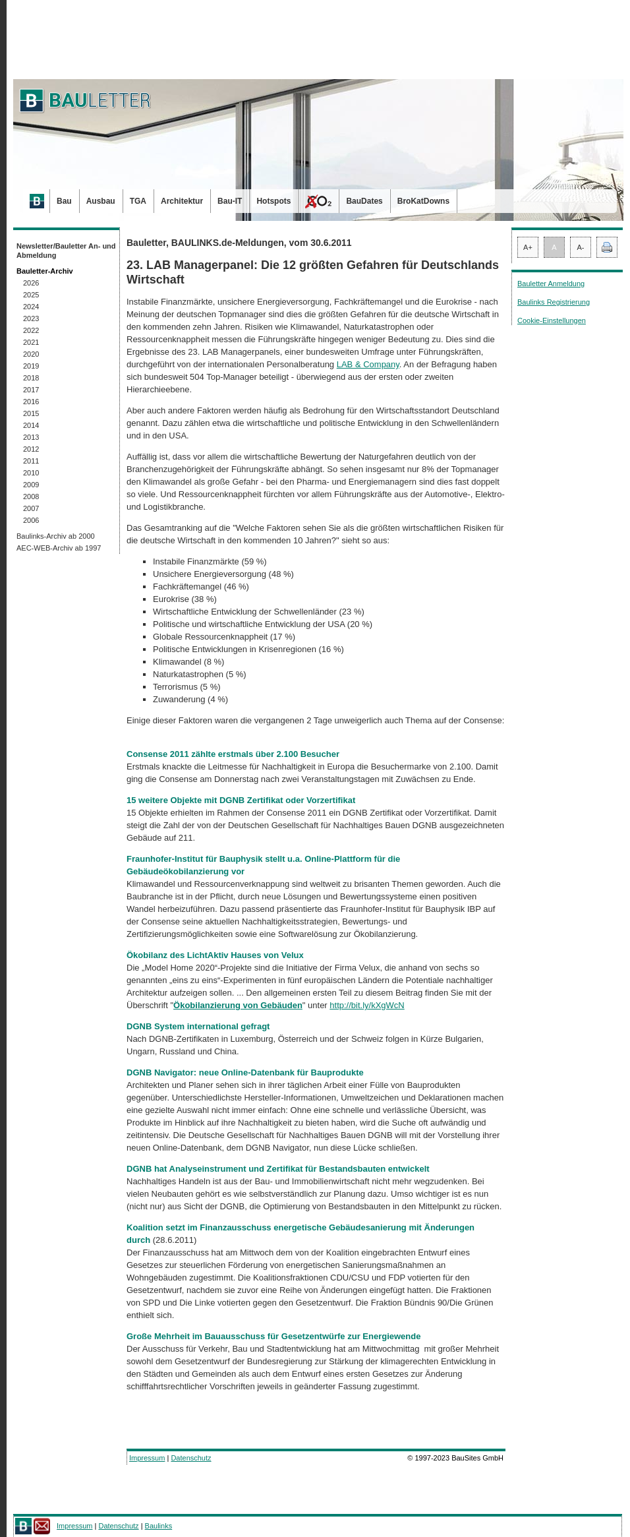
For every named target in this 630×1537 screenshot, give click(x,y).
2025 (31, 295)
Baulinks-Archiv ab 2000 (55, 536)
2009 (31, 485)
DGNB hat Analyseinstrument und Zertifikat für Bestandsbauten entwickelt (278, 1169)
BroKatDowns (423, 201)
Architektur (182, 201)
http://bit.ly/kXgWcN (366, 1005)
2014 (31, 425)
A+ (527, 247)
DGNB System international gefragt (198, 1026)
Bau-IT (229, 201)
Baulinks (159, 1526)
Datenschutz (191, 1458)
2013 (31, 437)
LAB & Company (368, 364)
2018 (31, 378)
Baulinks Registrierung (553, 302)
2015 (31, 413)
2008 (31, 496)
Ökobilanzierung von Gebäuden (237, 1005)
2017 (31, 390)
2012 (31, 449)
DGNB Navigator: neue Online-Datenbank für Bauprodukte (245, 1072)
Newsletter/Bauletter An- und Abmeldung (66, 250)
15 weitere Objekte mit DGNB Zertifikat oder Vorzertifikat (241, 800)
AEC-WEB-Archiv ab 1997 (58, 548)
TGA (138, 201)
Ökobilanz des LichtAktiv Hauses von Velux (215, 955)
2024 (31, 307)
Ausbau (100, 201)
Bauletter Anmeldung (551, 283)
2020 (31, 354)
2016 (31, 402)
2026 (31, 283)
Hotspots (273, 201)
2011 (31, 461)
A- (581, 247)
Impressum (147, 1458)
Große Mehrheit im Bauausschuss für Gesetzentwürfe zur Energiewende (273, 1336)
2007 (31, 508)
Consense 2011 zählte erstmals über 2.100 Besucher (233, 754)
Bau (64, 201)
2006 (31, 520)
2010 (31, 473)
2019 (31, 366)
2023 (31, 318)
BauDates (364, 201)
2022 (31, 330)
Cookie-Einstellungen (551, 320)
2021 (31, 342)
